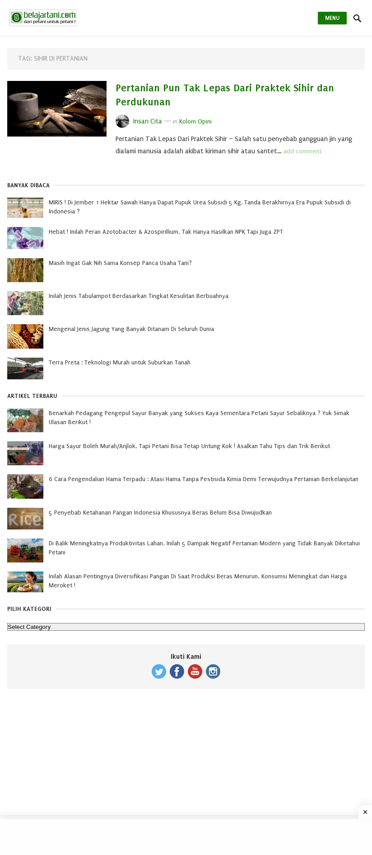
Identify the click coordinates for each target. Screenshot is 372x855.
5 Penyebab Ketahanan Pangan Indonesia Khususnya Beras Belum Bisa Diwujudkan (160, 512)
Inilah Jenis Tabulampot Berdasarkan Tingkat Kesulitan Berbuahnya (138, 296)
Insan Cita (147, 121)
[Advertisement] (186, 759)
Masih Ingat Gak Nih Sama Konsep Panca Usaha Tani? (120, 263)
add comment (302, 151)
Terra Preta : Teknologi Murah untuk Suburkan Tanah (120, 362)
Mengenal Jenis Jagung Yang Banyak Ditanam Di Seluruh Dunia (131, 329)
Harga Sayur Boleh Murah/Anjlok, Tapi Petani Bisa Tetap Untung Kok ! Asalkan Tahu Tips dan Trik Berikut (189, 446)
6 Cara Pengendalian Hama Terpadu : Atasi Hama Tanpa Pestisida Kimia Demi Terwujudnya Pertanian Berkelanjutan (203, 479)
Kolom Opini (195, 121)
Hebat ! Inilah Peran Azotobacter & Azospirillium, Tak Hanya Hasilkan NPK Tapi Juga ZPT (166, 231)
